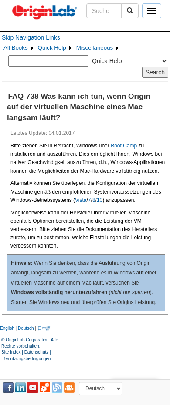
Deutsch (26, 328)
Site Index (10, 352)
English (7, 328)
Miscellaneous (94, 47)
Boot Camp (124, 146)
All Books (15, 47)
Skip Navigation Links (31, 37)
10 (99, 200)
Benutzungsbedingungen (27, 358)
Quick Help (52, 47)
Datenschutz (36, 352)
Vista (80, 200)
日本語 (44, 328)
